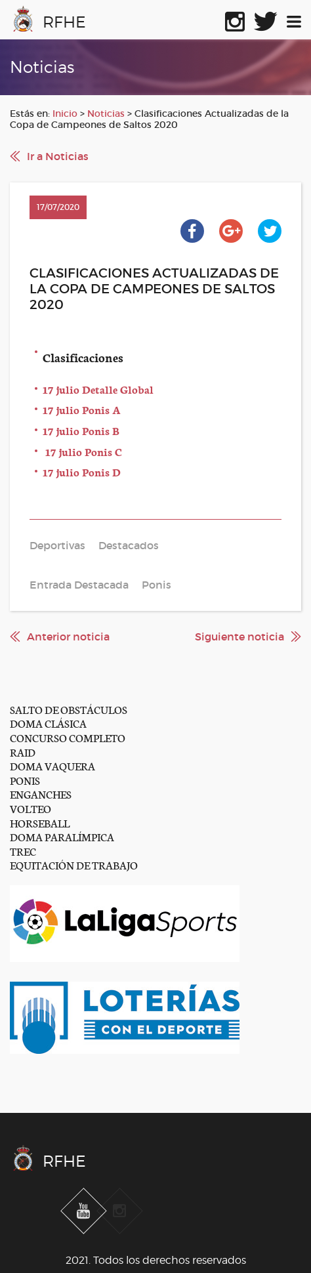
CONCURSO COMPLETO (67, 737)
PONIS (25, 779)
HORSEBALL (40, 822)
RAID (22, 751)
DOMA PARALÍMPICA (62, 836)
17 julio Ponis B (81, 430)
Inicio (64, 113)
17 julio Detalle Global (98, 388)
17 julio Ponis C (82, 451)
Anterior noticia (68, 636)
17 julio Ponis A (82, 409)
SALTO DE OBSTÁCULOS (68, 709)
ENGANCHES (41, 793)
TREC (23, 850)
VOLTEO (30, 808)
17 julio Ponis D (82, 471)
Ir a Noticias (58, 156)
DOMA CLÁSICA (48, 722)
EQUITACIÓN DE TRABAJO (74, 864)
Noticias (106, 113)
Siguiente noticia (239, 636)
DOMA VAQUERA (52, 765)
